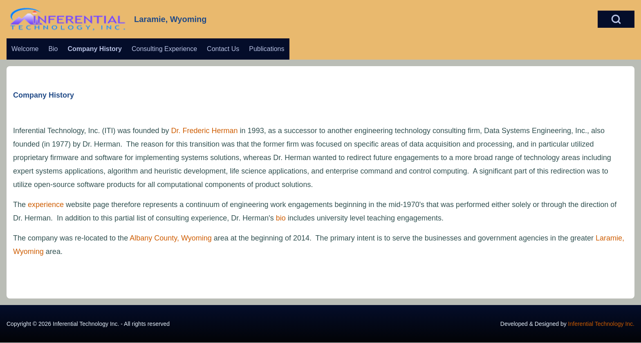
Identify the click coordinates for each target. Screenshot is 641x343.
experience (46, 204)
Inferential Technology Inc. (601, 324)
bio (281, 218)
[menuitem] (25, 49)
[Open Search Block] (616, 19)
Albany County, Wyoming (171, 238)
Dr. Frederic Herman (204, 131)
